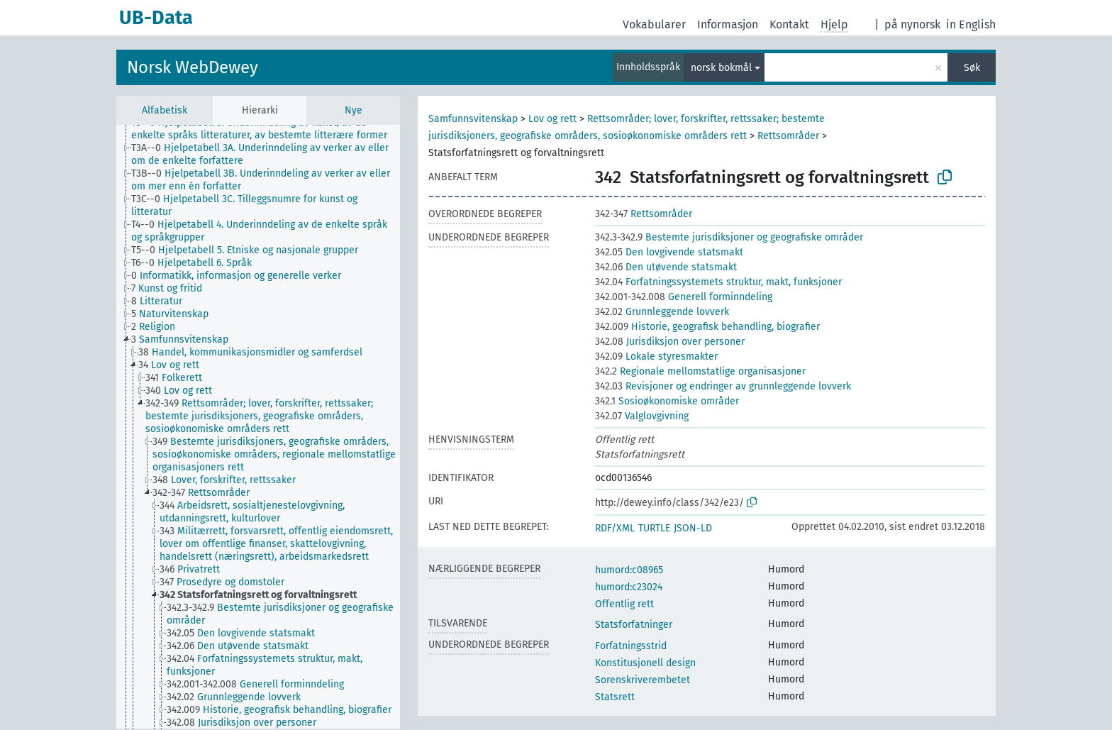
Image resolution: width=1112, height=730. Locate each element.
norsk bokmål (721, 68)
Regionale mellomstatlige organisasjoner (700, 371)
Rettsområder (788, 136)
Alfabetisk (164, 110)
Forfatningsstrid (631, 646)
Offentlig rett (624, 604)
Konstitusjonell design (645, 663)
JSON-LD (693, 528)
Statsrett (615, 697)
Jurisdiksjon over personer (670, 342)
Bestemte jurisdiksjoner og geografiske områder (729, 237)
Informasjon (727, 24)
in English (971, 24)
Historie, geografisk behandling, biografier (707, 327)
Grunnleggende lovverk (662, 312)
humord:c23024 (628, 587)
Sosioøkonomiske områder (667, 401)
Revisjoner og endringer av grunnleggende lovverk (723, 386)
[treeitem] (271, 129)
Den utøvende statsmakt (666, 267)
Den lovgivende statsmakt (669, 252)
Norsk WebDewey (192, 67)
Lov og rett (552, 119)
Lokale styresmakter (656, 356)
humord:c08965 (629, 570)
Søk (972, 68)
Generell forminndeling (683, 297)
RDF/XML (615, 528)
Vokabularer (654, 24)
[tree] (258, 427)
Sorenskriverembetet (642, 680)
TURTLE (654, 528)
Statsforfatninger (633, 625)
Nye (353, 110)
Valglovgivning (642, 416)
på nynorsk (912, 24)
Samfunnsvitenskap (473, 119)
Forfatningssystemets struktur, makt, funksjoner (718, 282)
